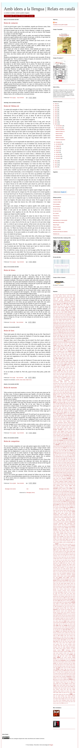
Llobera (60, 505)
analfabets (68, 310)
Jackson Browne (56, 491)
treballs (73, 677)
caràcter (73, 355)
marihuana (55, 520)
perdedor (60, 587)
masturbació (72, 521)
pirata (69, 596)
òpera (70, 565)
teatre (59, 667)
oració (67, 567)
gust (54, 472)
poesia (73, 602)
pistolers (60, 597)
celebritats (59, 365)
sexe (63, 650)
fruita (54, 457)
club (67, 371)
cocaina (73, 371)
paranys (61, 576)
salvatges (59, 638)
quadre (63, 616)
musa (57, 548)
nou (63, 558)
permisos (55, 590)
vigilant (59, 695)
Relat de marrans (10, 387)
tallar (56, 664)
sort (56, 660)
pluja (59, 600)
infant (54, 485)
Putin (59, 616)
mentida (73, 527)
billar (67, 333)
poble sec (65, 600)
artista (62, 317)
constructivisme (56, 381)
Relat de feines (9, 270)
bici (58, 333)
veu (62, 692)
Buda (69, 342)
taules (54, 667)
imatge (74, 481)
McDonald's (67, 524)
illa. (53, 481)
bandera (73, 325)
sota (70, 660)
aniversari (55, 313)
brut (64, 342)
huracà (64, 479)
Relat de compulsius (12, 441)
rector (67, 622)
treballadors (69, 677)
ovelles (60, 571)
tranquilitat (64, 676)
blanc (24, 379)
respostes (73, 626)
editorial (65, 415)
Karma (67, 495)
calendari (73, 346)
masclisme (67, 521)
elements (57, 418)
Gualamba (67, 469)
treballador (65, 677)
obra (65, 561)
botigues (68, 339)
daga (63, 392)
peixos (54, 584)
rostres (67, 634)
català (58, 362)
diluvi (74, 405)
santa (69, 641)
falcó (57, 443)
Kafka (64, 495)
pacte (66, 571)
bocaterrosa (70, 335)
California (55, 348)
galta (54, 460)
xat (62, 701)
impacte (62, 482)
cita (74, 368)
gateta (54, 462)
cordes (62, 384)
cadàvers (62, 345)
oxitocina (63, 571)
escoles (58, 428)
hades (61, 472)
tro (58, 680)
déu (64, 402)
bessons (68, 332)
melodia (69, 526)
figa (74, 449)
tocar (56, 673)
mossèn (69, 544)
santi (74, 641)
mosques (66, 544)
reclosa (54, 622)
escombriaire (69, 428)
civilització (63, 370)
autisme (73, 320)
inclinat (54, 484)
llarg (58, 501)
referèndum (71, 622)
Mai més (61, 511)
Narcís (61, 549)
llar (56, 501)
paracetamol (69, 574)
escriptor (55, 429)
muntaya (59, 547)
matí (74, 523)
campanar (55, 351)
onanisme (59, 565)
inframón (61, 487)
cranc (74, 386)
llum (64, 507)
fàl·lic (65, 443)
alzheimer (55, 307)
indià (72, 484)
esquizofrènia (66, 435)
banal (68, 325)
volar (72, 697)
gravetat (64, 468)
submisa (69, 661)
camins (61, 349)
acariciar (54, 297)
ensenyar (73, 421)
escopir (73, 428)
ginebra (60, 465)
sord (71, 658)
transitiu (73, 676)
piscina (74, 596)
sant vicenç (65, 641)
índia (74, 484)
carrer (56, 358)
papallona (69, 573)
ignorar (74, 479)
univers (66, 683)
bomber (73, 336)
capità (58, 355)
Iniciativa (67, 487)
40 (65, 294)
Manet (58, 516)
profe (65, 612)
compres (66, 376)
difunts (63, 405)
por (56, 606)
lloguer (63, 505)
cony (59, 383)
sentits (57, 648)
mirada (73, 533)
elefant (54, 418)
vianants (71, 692)
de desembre (59, 125)
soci (65, 654)
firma (63, 452)
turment (65, 682)
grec (67, 468)
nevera (62, 554)
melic (63, 526)
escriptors (60, 429)
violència (73, 695)
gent (68, 463)
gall (74, 459)
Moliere (64, 539)
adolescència (67, 300)
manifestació (66, 516)
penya (57, 587)
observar (73, 561)
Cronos (73, 389)
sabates (62, 635)
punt (64, 615)
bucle (67, 342)
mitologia (64, 537)
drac (68, 412)
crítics (68, 389)
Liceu (63, 498)
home (58, 475)
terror (65, 670)
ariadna (56, 316)
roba (64, 629)
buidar (72, 342)
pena (68, 584)
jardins (68, 491)
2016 (56, 120)
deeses (73, 393)
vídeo (74, 694)
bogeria (58, 336)
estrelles (70, 439)
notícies (60, 558)
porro (63, 606)
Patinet (54, 583)
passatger (63, 580)
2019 (56, 113)
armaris (64, 316)
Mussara (67, 548)
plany (63, 599)
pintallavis (63, 596)
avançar (62, 322)
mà (58, 510)
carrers (60, 358)
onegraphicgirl (64, 565)
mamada (65, 514)
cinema (60, 368)
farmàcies (62, 446)
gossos (63, 466)
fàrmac (58, 446)
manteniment (55, 517)
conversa (73, 381)
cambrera (70, 348)
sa (56, 635)
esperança (69, 432)
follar (72, 453)
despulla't (64, 400)
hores (59, 476)
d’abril (57, 152)
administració (55, 300)
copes (68, 383)
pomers (62, 605)
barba (72, 326)
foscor (73, 455)
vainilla (61, 685)
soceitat (62, 654)
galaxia (72, 459)
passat (54, 580)
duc (67, 413)
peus (74, 593)
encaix (74, 419)
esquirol (61, 435)
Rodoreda (65, 631)
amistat (70, 309)
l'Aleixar (54, 497)
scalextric (57, 644)
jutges (59, 495)
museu (60, 548)
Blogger (51, 744)
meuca (68, 531)
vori (68, 698)
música (63, 548)
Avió (60, 323)
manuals (59, 517)
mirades (55, 534)
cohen (57, 373)
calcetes (63, 346)
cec (72, 364)
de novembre (59, 127)
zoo (67, 703)
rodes (61, 631)
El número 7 (23, 16)
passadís (67, 578)
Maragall (68, 517)
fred (70, 456)
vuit (71, 698)
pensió (54, 587)
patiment (73, 581)
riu (57, 629)
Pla (66, 597)
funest (54, 459)
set (71, 648)
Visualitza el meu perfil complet (60, 24)
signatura (62, 651)
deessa (55, 394)
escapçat (58, 426)
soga (58, 655)
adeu (70, 298)
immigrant (58, 482)
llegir (67, 501)
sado (74, 635)
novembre (73, 558)
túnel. (54, 682)
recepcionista (72, 621)
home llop (61, 475)
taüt (56, 667)
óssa (71, 570)
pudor (60, 615)
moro (74, 542)
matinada (55, 524)
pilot (72, 594)
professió (68, 612)
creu (68, 387)
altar (66, 306)
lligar (63, 504)
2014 (56, 124)
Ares (54, 316)
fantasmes (55, 446)
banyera (60, 326)
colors (63, 374)
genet (62, 463)
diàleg (61, 403)
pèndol (54, 586)
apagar (71, 313)
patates (70, 581)
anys (69, 313)
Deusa (74, 402)
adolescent (73, 300)
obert (54, 561)
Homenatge (66, 475)
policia (62, 603)
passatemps (59, 580)
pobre (71, 600)
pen (66, 584)
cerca (74, 365)
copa (65, 383)
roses (57, 634)
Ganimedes (60, 460)
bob (64, 335)
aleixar (71, 304)
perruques (64, 590)
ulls (57, 683)
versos (67, 690)
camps (66, 351)
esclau (66, 426)
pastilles (60, 581)
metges (57, 531)
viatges (54, 694)
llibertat (71, 503)
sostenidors (63, 660)
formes (60, 455)
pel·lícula (61, 584)
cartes (60, 359)
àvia (74, 322)
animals (69, 312)
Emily (60, 419)
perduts (54, 589)
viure (64, 697)
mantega (73, 516)
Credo (61, 387)
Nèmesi (59, 552)
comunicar (61, 377)
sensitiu (64, 647)
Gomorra (73, 465)
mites (74, 536)
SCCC (61, 644)
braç (58, 341)
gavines (59, 462)
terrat (63, 670)
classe (67, 370)
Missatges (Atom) (31, 492)
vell (54, 687)
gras (59, 468)
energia (64, 421)
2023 (56, 105)
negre (74, 551)
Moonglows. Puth (70, 540)
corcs (60, 384)
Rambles (59, 619)
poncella (71, 605)
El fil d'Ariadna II (57, 206)
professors (59, 613)
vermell (62, 690)
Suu (71, 663)
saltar (72, 637)
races (64, 618)
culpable (73, 390)
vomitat (62, 698)
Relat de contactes (11, 23)
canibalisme (62, 352)
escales (73, 425)
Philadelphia (55, 594)
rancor (70, 619)
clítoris (65, 371)
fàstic (65, 446)
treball (61, 677)
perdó (67, 587)
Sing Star (73, 651)
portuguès (57, 608)
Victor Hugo (65, 694)
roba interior (68, 629)
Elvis (74, 418)
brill (63, 341)
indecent (69, 484)
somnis (54, 658)
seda (59, 645)
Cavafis (62, 364)
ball (66, 325)
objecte (57, 561)
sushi (69, 663)
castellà (70, 361)
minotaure (66, 533)
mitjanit (57, 537)
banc (71, 325)
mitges (54, 537)
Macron (65, 510)
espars (74, 431)
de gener (58, 158)
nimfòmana (55, 555)
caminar (57, 349)
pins (57, 596)
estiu (58, 438)
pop (54, 606)
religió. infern (61, 625)
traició (54, 676)
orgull (54, 570)
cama (67, 348)
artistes (64, 317)
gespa (74, 463)
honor (74, 475)
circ (72, 368)
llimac (65, 504)
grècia (69, 468)
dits (62, 409)
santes (71, 641)
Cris (58, 389)
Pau (59, 583)
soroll (74, 658)
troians (61, 680)
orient (56, 570)
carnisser (68, 357)
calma (61, 348)
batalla (58, 329)
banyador (57, 326)
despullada (69, 400)
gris (57, 469)
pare (57, 577)
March (74, 517)
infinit (74, 485)
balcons (63, 325)
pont (74, 605)
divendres (66, 409)
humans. (73, 478)
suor (57, 663)
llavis (65, 501)
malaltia (73, 511)
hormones (66, 476)
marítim (69, 520)
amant (62, 307)
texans (68, 670)
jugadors (65, 494)
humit (59, 479)
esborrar (59, 425)
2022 (56, 107)
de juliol (58, 148)
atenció (54, 320)
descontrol (59, 397)
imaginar (66, 481)
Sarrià (67, 642)
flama (68, 452)
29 (62, 294)
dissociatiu (55, 409)
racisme (67, 618)
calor (64, 348)
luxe (57, 510)
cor (72, 383)
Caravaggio (55, 357)
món (67, 539)
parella (60, 577)
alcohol (58, 304)
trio (63, 679)
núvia (63, 560)
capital (61, 355)
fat (66, 446)
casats (73, 359)
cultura (54, 392)
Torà (62, 673)
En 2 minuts (56, 213)
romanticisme (59, 632)
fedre (54, 447)
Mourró (54, 545)
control (69, 381)
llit (53, 505)
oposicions (62, 567)
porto (54, 608)
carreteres (68, 358)
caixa (74, 345)
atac (72, 319)
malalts (59, 513)
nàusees (56, 551)
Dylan (74, 413)
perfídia (65, 589)
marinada (59, 520)
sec (63, 644)
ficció (72, 449)
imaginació (61, 481)
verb (68, 689)
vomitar (59, 698)
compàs (59, 376)
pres (66, 609)
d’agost (58, 146)
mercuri (73, 529)
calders (70, 346)
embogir (54, 419)
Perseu (68, 590)
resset (59, 628)
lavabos (70, 497)
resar (60, 626)
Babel (69, 323)
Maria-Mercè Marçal (70, 519)
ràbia (62, 618)
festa (62, 449)
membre (73, 526)
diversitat (70, 409)
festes (64, 449)
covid (72, 386)
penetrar (62, 586)
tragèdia (73, 674)
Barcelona (58, 327)
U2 (69, 682)
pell (58, 584)
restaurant (67, 628)
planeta (73, 597)
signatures (66, 651)
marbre (71, 517)
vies (56, 695)
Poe (63, 602)
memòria (55, 527)
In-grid (68, 482)
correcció (70, 384)
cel (74, 364)
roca (74, 629)
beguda (59, 330)
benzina (54, 332)
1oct (54, 294)
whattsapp (64, 700)
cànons (66, 352)
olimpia (60, 564)
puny (67, 615)
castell (67, 361)
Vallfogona (55, 686)
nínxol (63, 555)
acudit (74, 297)
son (64, 658)
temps (58, 669)
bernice (57, 332)
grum (64, 469)
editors (73, 415)
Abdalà (74, 294)
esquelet (54, 435)
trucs (66, 680)
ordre (62, 568)
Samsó (69, 638)
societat (71, 654)
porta (68, 606)
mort (56, 544)
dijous (66, 405)
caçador (58, 345)
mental (70, 527)
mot (72, 544)
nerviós (69, 552)
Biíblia (63, 333)
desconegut (73, 396)
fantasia (69, 444)
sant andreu (57, 639)
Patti (57, 583)
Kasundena (55, 218)
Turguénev (58, 682)
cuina (62, 390)
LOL (54, 508)
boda (74, 335)
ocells (61, 563)
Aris (59, 316)
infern (70, 485)
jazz (74, 491)
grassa (61, 468)
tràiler (60, 676)
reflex (74, 622)
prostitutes (65, 613)
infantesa (58, 485)
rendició (73, 625)
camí (54, 349)
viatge (74, 692)
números (58, 560)
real (62, 621)
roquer (72, 632)
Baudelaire (73, 329)
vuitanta (73, 698)
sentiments (73, 647)
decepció (67, 393)
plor (54, 600)
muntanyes (55, 547)
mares (58, 519)
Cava (59, 364)
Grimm (54, 469)
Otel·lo (54, 571)
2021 (56, 109)
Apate (74, 313)
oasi (74, 560)
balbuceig (58, 325)
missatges (61, 536)
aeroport (65, 301)
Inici (27, 488)
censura (70, 365)
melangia (59, 526)
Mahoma (57, 511)
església (62, 431)
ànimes (73, 311)
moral (54, 542)
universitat (70, 683)
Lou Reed (65, 508)
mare (54, 519)
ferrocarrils (58, 449)
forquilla (68, 455)
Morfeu (61, 542)
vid (68, 694)
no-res (71, 555)
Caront (71, 357)
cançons (55, 352)
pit (63, 597)
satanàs (70, 642)
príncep (54, 612)
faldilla (59, 443)
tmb (74, 671)
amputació (63, 310)
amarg (70, 307)
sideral (58, 651)
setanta (73, 648)
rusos (74, 634)
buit (74, 342)
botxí (74, 339)
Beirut (65, 330)
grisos (59, 469)
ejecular (69, 416)
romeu (63, 632)
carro (71, 358)
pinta (59, 596)
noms (67, 557)
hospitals (73, 476)
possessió (62, 608)
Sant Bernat (69, 639)
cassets (59, 361)
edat (57, 415)
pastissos (64, 581)
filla (64, 450)
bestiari (71, 332)
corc (57, 384)
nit (65, 555)
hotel (60, 478)
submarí (66, 661)
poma (59, 605)
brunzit (60, 342)
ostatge (73, 570)
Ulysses (59, 683)
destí (54, 402)
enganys (68, 421)
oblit (62, 561)
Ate (74, 319)
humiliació (55, 479)
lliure (57, 505)
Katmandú (70, 495)
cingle (63, 368)
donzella (61, 412)
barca (74, 326)
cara (70, 355)
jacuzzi (60, 491)
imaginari (70, 481)
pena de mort (72, 584)
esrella (71, 435)
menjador (63, 527)
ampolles (58, 310)
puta (54, 616)
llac (57, 500)
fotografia (58, 456)
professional (73, 612)
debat (64, 393)
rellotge (65, 625)
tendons (70, 669)
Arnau (67, 316)
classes (70, 370)
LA (57, 497)
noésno (59, 557)
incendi (70, 482)
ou (56, 571)
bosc (62, 339)
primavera (70, 610)
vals (60, 686)
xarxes (60, 701)
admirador (61, 300)
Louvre (70, 508)
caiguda (71, 345)
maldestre (66, 513)
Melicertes (66, 526)
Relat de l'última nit (11, 106)
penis (65, 586)
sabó (68, 635)
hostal (54, 478)
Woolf (71, 700)
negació (68, 551)
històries (70, 473)
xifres (72, 701)
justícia (56, 495)
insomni (59, 488)
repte (57, 626)
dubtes (64, 413)
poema (65, 602)
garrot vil (73, 460)
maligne (73, 513)
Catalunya (70, 362)
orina (59, 570)
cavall (65, 364)
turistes (61, 682)
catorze (54, 364)
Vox (69, 698)
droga (57, 413)
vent (54, 689)
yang (54, 703)
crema (64, 387)
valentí (70, 685)
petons (71, 593)
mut (70, 548)
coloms (57, 374)
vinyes (66, 695)
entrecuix (69, 422)
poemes (69, 602)
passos (57, 581)
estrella (65, 439)
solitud (58, 657)
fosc (71, 455)
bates (70, 329)
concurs (65, 377)
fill (62, 450)
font (74, 453)
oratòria (54, 568)
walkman (57, 700)
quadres (66, 616)
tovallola (61, 674)
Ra (60, 618)
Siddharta (73, 650)
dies (61, 405)
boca (67, 335)
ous (57, 571)
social (67, 654)
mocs (58, 539)
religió (57, 625)
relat (74, 623)
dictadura (58, 405)
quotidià (57, 618)
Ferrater (54, 449)
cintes (70, 368)
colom (74, 373)
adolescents (55, 301)
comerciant (70, 374)
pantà (61, 573)
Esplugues (67, 434)
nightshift (71, 554)
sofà (74, 654)
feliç (62, 447)
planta (58, 599)
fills (65, 450)
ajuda (70, 303)
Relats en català (8, 16)
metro (65, 531)
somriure (61, 658)
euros (66, 440)
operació (73, 565)
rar (74, 619)
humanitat (64, 478)
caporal (67, 355)
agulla (60, 303)
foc (58, 453)
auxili (60, 322)
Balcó (61, 325)
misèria (54, 536)
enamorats (70, 419)
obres (67, 561)
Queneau (70, 616)
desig (70, 399)
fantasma (73, 444)
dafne (61, 392)
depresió (54, 396)
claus (74, 370)
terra (56, 670)
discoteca (73, 406)
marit (67, 520)
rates (54, 621)
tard (54, 666)
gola (70, 465)
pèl (56, 584)
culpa (70, 390)
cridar (74, 387)
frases (68, 456)
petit (56, 593)
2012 (56, 162)
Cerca (16, 16)
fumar (71, 457)
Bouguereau (55, 341)
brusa (62, 342)
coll (69, 373)
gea (62, 462)
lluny (74, 507)
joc (58, 492)
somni (73, 657)
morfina (64, 542)
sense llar (60, 647)
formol (63, 455)
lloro (69, 505)
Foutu (63, 456)
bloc (63, 335)
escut (59, 431)
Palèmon (71, 571)
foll (70, 453)
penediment (58, 586)
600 (68, 294)
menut (62, 529)
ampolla (54, 310)
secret (66, 644)
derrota (63, 396)
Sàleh (62, 637)
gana (56, 460)
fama (74, 443)
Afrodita (70, 301)
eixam (66, 416)
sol (60, 655)
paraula (69, 576)
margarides (63, 519)
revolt (71, 628)
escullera (69, 429)
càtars (74, 362)
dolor (71, 410)
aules (64, 320)
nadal (54, 550)
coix (59, 373)
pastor (67, 581)
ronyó (69, 632)
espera (65, 432)
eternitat (61, 440)
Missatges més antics (44, 488)
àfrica (68, 301)
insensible (55, 488)
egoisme (62, 416)
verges (73, 689)
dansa (74, 392)
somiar (65, 657)
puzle (61, 616)
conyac (61, 383)
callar (58, 348)
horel (56, 476)
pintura (66, 596)
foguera (60, 453)
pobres (73, 600)
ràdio (72, 618)
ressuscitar (63, 628)
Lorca (60, 508)
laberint (59, 497)
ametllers (62, 309)
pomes (65, 605)
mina (58, 533)
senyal (60, 648)
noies (62, 557)
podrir (60, 602)
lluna (30, 379)
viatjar (57, 694)
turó (68, 682)
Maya (63, 524)
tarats (74, 664)
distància (59, 409)
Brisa (65, 341)
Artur (67, 317)
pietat (67, 594)
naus (54, 551)
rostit (65, 634)
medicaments (72, 524)
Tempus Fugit (63, 669)
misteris (71, 536)
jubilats (57, 494)
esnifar (70, 431)
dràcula (73, 412)
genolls (65, 463)
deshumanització (65, 399)
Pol (60, 603)
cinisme (66, 368)
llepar (62, 502)
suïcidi (54, 663)
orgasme (71, 568)
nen (62, 552)
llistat (74, 504)
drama (54, 413)
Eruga (57, 425)
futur (64, 459)
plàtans (69, 599)
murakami (69, 547)
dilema (69, 405)
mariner (63, 520)
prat (74, 608)
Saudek (73, 642)
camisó (68, 349)
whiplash (68, 700)
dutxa (71, 413)
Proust (70, 613)
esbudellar (64, 425)
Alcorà (62, 304)
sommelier (69, 657)
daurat (59, 393)
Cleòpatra (58, 371)
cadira (65, 345)
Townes (65, 674)
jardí (65, 491)
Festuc (67, 449)
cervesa (58, 367)
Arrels (70, 316)
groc (62, 469)
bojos (67, 336)
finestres (58, 452)
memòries (59, 527)
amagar (59, 307)
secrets (73, 644)
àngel (54, 311)
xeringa (66, 701)
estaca (74, 435)
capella (74, 354)
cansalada (70, 352)
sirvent (54, 654)
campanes (59, 351)
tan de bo (64, 664)
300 (63, 294)
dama (68, 392)
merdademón (55, 530)
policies (66, 603)
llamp (71, 500)
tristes (67, 679)
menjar (66, 527)
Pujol (62, 615)
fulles (66, 457)
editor (62, 415)
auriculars (67, 320)
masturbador (55, 523)
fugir (64, 457)
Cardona (59, 357)
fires (61, 452)
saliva (65, 637)
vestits (57, 692)
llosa (72, 505)
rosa (74, 632)
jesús (54, 492)
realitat (65, 621)
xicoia (69, 701)
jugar (68, 494)
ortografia (65, 570)
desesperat (73, 397)
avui (67, 323)
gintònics (64, 465)
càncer (70, 351)
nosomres (73, 557)
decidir (70, 393)
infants (62, 485)
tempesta (73, 667)
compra (62, 376)
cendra (67, 365)
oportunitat (55, 567)
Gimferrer (55, 465)
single (54, 653)
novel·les (69, 558)
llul (62, 507)
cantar (74, 352)
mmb (71, 537)
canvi (54, 354)
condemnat (69, 377)
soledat (73, 655)
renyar (54, 626)
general (57, 463)
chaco (64, 367)
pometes (68, 605)
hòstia (57, 478)
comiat (74, 374)
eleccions (73, 416)
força (57, 455)
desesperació (67, 397)
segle (61, 645)
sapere (60, 642)
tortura (54, 674)
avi (72, 322)
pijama (69, 594)
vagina (54, 685)
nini (61, 555)
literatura (73, 498)
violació (69, 695)
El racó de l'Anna (57, 211)
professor (55, 613)
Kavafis (73, 495)
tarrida (67, 666)
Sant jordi (55, 641)
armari (21, 379)
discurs (60, 408)
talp (58, 664)
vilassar (62, 695)
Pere (58, 589)
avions (62, 323)
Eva (68, 440)
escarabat (63, 426)
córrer (74, 384)
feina (56, 447)
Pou (65, 608)
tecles (65, 667)
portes (74, 606)
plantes (60, 599)
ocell (58, 562)
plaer (71, 597)
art (56, 317)
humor (61, 479)
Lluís (59, 507)
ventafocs (57, 689)
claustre (54, 371)
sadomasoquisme (56, 637)
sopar (69, 658)
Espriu (74, 434)
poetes (57, 603)
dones (54, 412)
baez (71, 323)
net (74, 552)
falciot (54, 443)
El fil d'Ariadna (56, 204)
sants (58, 642)
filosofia (68, 450)
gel (71, 462)
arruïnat (54, 317)
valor (58, 686)
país (68, 571)
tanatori (68, 664)
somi (62, 657)
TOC (54, 673)
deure (67, 402)
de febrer (58, 156)
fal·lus (68, 443)
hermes (73, 472)
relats (54, 625)
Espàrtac (54, 432)
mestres (67, 530)
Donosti (58, 412)
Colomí (54, 374)
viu (61, 697)
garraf (70, 460)
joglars (62, 492)
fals (70, 443)
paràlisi (58, 576)
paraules (73, 576)
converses (55, 383)
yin (55, 703)
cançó (73, 351)
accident (58, 297)
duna (69, 413)
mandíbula (55, 516)
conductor (73, 377)
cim (74, 367)
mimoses (55, 533)
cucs (59, 390)
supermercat (65, 663)
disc (70, 406)
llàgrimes (68, 500)
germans (71, 463)
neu (55, 554)
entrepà (73, 422)
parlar (58, 579)
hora (54, 476)
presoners (58, 610)
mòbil (74, 537)
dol (69, 410)
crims (56, 389)
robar (72, 629)
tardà (58, 666)
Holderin (54, 475)
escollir (61, 428)
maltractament (56, 514)
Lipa (70, 498)
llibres (58, 504)
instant (67, 488)
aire (67, 303)
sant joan (73, 639)
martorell (73, 520)
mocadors (55, 539)
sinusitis (64, 653)
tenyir (54, 670)
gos (61, 466)
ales (74, 304)
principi (62, 612)
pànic (58, 573)
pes (54, 593)
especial (58, 432)
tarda (56, 666)
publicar (57, 615)
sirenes (71, 653)
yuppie (57, 703)
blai (72, 333)
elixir (62, 418)
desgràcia (55, 399)
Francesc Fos (56, 215)
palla (74, 571)
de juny (58, 150)
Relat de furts (9, 331)
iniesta (70, 487)
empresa (66, 419)
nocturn (54, 557)
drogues (61, 413)
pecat (62, 583)
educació (55, 416)
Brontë (68, 341)
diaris (67, 403)
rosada (54, 634)
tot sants (58, 674)
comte (69, 376)
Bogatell (54, 336)
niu (67, 555)
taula (72, 666)
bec (57, 330)
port (65, 606)
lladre (27, 379)
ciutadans (55, 370)
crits (70, 389)
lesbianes (60, 498)
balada (54, 325)
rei (61, 623)
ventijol (61, 689)
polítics (54, 605)
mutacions (73, 548)
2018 (56, 115)
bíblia (74, 332)
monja (54, 540)
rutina (54, 635)
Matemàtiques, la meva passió (60, 220)
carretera (64, 358)
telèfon (69, 667)
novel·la (65, 558)
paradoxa (55, 576)
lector (74, 497)
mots (74, 544)
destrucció (61, 402)
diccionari (73, 403)
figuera (54, 450)
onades (54, 565)
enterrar (65, 422)
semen (73, 645)
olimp (57, 564)
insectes (73, 487)
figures (60, 450)
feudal (70, 449)
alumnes (73, 306)
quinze (54, 618)
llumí (66, 507)
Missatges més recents (10, 488)
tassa (69, 666)
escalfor (54, 426)
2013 (56, 160)
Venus (65, 689)
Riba (73, 628)
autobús (55, 322)
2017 (56, 117)
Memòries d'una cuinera (58, 222)
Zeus (62, 703)
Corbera (54, 384)
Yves (56, 22)
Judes (60, 494)
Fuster (59, 459)
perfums (68, 589)
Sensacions (55, 647)
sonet (67, 658)
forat (54, 455)
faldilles (62, 443)
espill (57, 434)
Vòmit (56, 698)
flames (73, 452)
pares (68, 577)
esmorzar (67, 431)
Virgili (54, 697)
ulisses (72, 682)
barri (62, 327)
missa (58, 536)
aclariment (62, 297)
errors (54, 425)
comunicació (55, 377)
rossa (59, 634)
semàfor (70, 645)
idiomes (70, 479)
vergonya (55, 690)
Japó (63, 491)
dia (56, 403)
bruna (57, 342)
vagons (58, 685)
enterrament (60, 422)
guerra (57, 470)
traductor (70, 674)
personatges (60, 591)
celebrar (54, 365)
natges (64, 549)
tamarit (60, 664)
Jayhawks (71, 491)
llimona (68, 504)
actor (69, 297)
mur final (65, 547)
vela (74, 686)
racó (70, 618)
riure (60, 629)
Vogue (66, 697)
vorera (65, 698)
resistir (63, 626)
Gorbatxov (55, 466)
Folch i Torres (66, 453)
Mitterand (68, 537)
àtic (57, 320)
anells (74, 310)
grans (57, 468)
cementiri (63, 365)
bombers (54, 338)
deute (54, 403)
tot (56, 674)
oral (74, 567)
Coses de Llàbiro (57, 202)
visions (59, 697)
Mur (62, 547)
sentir (54, 648)
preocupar (63, 609)
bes (60, 332)
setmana (59, 650)
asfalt (74, 317)
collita (72, 373)
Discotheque (55, 408)
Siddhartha (55, 651)
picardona (61, 594)
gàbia (69, 459)
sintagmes (61, 653)
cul (68, 390)
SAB (59, 635)
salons (68, 637)
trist (65, 679)
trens (56, 679)
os (69, 570)
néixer (57, 552)
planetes (54, 599)
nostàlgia (55, 558)
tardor (60, 666)
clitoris (62, 371)
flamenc (70, 452)
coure (61, 386)
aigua (64, 303)
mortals (60, 544)
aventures (70, 322)
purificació (73, 615)
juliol (72, 494)
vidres (54, 695)
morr (54, 544)
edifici (60, 415)
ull (74, 682)
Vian (68, 692)
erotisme (73, 423)
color (60, 374)
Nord (70, 557)
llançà (54, 501)
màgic (71, 510)
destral (57, 402)
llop (65, 505)
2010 (56, 166)
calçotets (66, 346)
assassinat (64, 319)
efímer (58, 416)
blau (61, 335)
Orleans (61, 570)
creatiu (58, 387)
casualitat (55, 362)
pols (57, 605)
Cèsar (61, 367)
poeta (54, 603)
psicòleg (73, 613)
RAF (74, 618)
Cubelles (54, 390)
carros (74, 358)
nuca (55, 560)
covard (65, 386)
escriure (65, 429)
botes (65, 339)
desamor (68, 396)
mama (61, 514)
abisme (60, 295)
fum (69, 457)
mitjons (61, 537)
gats (57, 462)
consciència (66, 380)
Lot (62, 508)
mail (64, 511)
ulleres (54, 683)
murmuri (73, 547)
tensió (74, 669)
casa (63, 359)
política (73, 603)
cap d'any (65, 354)
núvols (68, 560)
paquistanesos (63, 574)
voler (54, 698)
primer (74, 610)
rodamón (57, 631)
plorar (56, 600)
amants (66, 307)
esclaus (70, 426)
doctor (62, 410)
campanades (72, 349)
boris (74, 338)
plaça (69, 597)
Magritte (73, 510)
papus (58, 574)
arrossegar (73, 316)
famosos (64, 444)
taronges (63, 666)
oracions (71, 567)
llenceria (70, 501)
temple (54, 669)
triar (61, 679)
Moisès (61, 539)
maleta (70, 513)
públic (54, 615)
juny (54, 495)
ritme (56, 629)
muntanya (73, 545)
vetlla (60, 692)
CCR (71, 364)
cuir (64, 390)
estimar (70, 436)
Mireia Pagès (56, 224)
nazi (63, 551)
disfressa (69, 408)
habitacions (57, 472)
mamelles (69, 514)
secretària (70, 644)
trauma (58, 677)
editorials (69, 415)
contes (65, 381)
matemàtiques (69, 523)
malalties (55, 513)
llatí (59, 501)
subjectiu (62, 661)
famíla (54, 444)
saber (65, 635)
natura (67, 549)
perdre (73, 587)
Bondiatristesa (66, 338)
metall (71, 530)
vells (59, 687)
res (58, 626)
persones (65, 591)
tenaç (68, 669)
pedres (68, 583)
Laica (68, 497)
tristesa (71, 679)
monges (73, 539)
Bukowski (55, 343)
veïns (72, 686)
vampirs (65, 686)
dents (74, 394)
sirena (68, 653)
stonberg (73, 660)
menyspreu (66, 529)
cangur (58, 352)
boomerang (71, 338)
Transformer (69, 676)
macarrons (62, 510)
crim (54, 389)
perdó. (70, 587)
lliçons (61, 504)
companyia (55, 376)
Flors (56, 453)
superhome (61, 663)
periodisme (73, 589)
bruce (74, 341)
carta (54, 359)
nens (67, 552)
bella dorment (69, 330)
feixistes (59, 447)
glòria (68, 465)
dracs (71, 412)
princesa (58, 612)
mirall (58, 535)
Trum (68, 680)
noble (74, 555)
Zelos (60, 703)
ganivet (64, 460)
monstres (61, 540)
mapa (63, 517)
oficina (54, 564)
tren (54, 679)
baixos (74, 323)
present (68, 609)
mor (74, 540)
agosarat (54, 303)
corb (74, 383)
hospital (69, 476)
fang (67, 444)
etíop (64, 440)
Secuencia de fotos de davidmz (60, 231)
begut (62, 330)
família (57, 444)
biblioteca (55, 333)
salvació (55, 638)
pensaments (69, 586)
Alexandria (55, 306)
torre (68, 673)
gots (68, 466)
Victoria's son (56, 233)
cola (61, 373)
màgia (68, 510)
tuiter (72, 680)
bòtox (72, 339)
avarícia (66, 322)
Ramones (67, 619)
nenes (64, 552)
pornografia (59, 606)
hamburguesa (69, 472)
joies (68, 492)
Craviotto (55, 387)
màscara (58, 521)
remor (71, 625)
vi (66, 692)
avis (65, 323)
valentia (73, 685)
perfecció (61, 589)
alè (64, 304)
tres (58, 679)
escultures (55, 431)
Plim (74, 599)
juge (70, 494)
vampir (62, 686)
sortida (59, 660)
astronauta (69, 319)
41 (66, 294)
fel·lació (68, 447)
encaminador (55, 421)
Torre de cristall (72, 673)
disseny (73, 408)
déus (71, 402)
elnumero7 (70, 418)
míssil (65, 536)
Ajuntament (73, 303)
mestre (63, 530)
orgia (74, 568)
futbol (62, 459)
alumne (69, 306)
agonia (74, 301)
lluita (61, 507)
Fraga (65, 456)
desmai (73, 399)
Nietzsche (67, 554)
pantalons (64, 573)
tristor (74, 679)
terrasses (59, 670)
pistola (57, 597)
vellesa (56, 687)
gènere (60, 463)
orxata (68, 570)
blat (58, 335)
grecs (72, 468)
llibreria (54, 504)
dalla (66, 392)
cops (70, 383)
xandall (54, 701)
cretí (66, 387)
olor (67, 564)
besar (62, 332)
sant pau (60, 641)
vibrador (60, 694)
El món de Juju (56, 208)
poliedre (70, 603)
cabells (54, 345)
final (71, 450)
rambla (56, 619)
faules (71, 446)
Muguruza (65, 545)
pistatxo (54, 597)
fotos (61, 456)
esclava (73, 426)
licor (65, 498)
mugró (57, 545)
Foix (63, 453)
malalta (69, 511)
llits (55, 505)
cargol (62, 357)
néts (54, 554)
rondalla (66, 632)
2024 (56, 103)
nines (59, 555)
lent (57, 498)
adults (62, 301)
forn (65, 455)
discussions (65, 408)
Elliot (64, 418)
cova (63, 386)
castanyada (63, 361)
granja (54, 468)
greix (74, 468)
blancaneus (55, 335)
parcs (54, 577)
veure (64, 692)
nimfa (74, 554)
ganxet (67, 460)
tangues (71, 664)
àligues (61, 306)
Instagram (64, 488)
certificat (54, 367)
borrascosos (55, 339)
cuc (57, 390)
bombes (58, 338)
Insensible (31, 16)
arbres (68, 314)
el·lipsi (66, 418)
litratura (54, 500)
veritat (59, 690)
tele (67, 667)
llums (69, 507)
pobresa (54, 602)
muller (68, 545)
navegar (60, 551)
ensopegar (55, 422)
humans (69, 478)
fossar (54, 456)
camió (65, 349)
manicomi (62, 516)
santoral (54, 642)
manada (73, 514)
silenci (69, 651)
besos (65, 332)
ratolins (56, 621)
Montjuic (64, 540)
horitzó (62, 476)
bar (63, 326)
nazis (65, 551)
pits (65, 597)
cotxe (58, 386)
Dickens (54, 405)
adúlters (59, 301)
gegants (68, 462)
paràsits (65, 576)
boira (64, 336)
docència (58, 410)
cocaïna (54, 373)
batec (61, 329)
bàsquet (54, 329)
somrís (58, 658)
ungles (63, 683)
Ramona (63, 619)
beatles (54, 330)
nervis (72, 552)
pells (64, 584)
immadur (54, 482)
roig (68, 631)
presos (66, 610)
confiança (63, 378)
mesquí (60, 530)
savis (54, 644)
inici (64, 487)
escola (54, 428)
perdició (64, 587)
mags (54, 511)
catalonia (61, 362)
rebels (68, 621)
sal (60, 637)
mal (67, 511)
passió (66, 580)
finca (74, 450)
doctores (66, 410)
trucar (64, 680)
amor (73, 309)
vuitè (54, 700)
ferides (73, 447)
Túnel (74, 680)
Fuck (62, 457)
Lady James (63, 497)
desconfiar (55, 397)
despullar (73, 400)
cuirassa (66, 390)
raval (60, 621)
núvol (66, 560)
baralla (65, 326)
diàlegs (64, 403)
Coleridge (67, 373)
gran (71, 466)
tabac (74, 663)
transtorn (55, 677)
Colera (63, 373)
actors (71, 297)
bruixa (54, 342)
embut (57, 419)
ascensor (70, 317)
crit (65, 389)
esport (71, 434)
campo (63, 351)
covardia (68, 386)
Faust (73, 446)
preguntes (55, 609)
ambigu (54, 309)
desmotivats (55, 400)
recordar (60, 622)
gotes (66, 466)
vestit (54, 692)
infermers (66, 485)
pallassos (55, 573)
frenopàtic (73, 456)
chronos (67, 367)
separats (64, 648)
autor (58, 322)
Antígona (61, 313)
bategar (63, 329)
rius (61, 629)
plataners (66, 599)
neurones (58, 554)
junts (74, 494)
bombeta (61, 338)
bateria (66, 329)
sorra (54, 660)
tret (60, 679)
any (67, 313)
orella (64, 568)
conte (61, 381)
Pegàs (72, 583)
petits (65, 593)
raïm (54, 619)
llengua (73, 501)
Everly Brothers (72, 440)
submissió (73, 661)
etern (58, 440)
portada (70, 606)
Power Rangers (70, 608)
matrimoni (59, 524)
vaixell (64, 685)
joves (54, 494)
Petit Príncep (60, 593)
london (56, 508)
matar (65, 523)
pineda (54, 596)
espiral (60, 434)
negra (71, 551)
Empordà (63, 419)
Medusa (54, 526)
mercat (70, 529)
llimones (71, 504)
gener (54, 463)
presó (54, 610)
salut (74, 637)
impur (65, 482)
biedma (60, 333)
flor (53, 453)
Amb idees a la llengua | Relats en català (39, 8)
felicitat (64, 447)
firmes (65, 452)
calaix (54, 346)
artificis (59, 317)
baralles (68, 326)
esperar (73, 432)
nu (53, 560)
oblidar (60, 561)
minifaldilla (61, 533)
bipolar (70, 333)
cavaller (68, 364)
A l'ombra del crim (57, 199)
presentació (73, 609)
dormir (65, 412)
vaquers (68, 686)
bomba (70, 336)
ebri (54, 415)
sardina (63, 642)
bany (54, 326)
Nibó (64, 554)
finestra (55, 452)
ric (74, 628)
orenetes (67, 568)
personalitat (73, 590)
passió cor (70, 580)
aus (70, 320)
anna (58, 313)
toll (58, 673)
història (67, 473)
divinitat (73, 409)
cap (61, 354)
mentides (55, 529)
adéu (74, 298)
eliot (60, 418)
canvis (57, 354)
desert (63, 397)
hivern (74, 473)
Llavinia (61, 501)
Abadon (70, 294)
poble (61, 600)
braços (61, 341)
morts (63, 544)
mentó (59, 529)
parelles (64, 577)
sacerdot (71, 635)
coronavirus (66, 384)
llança (74, 500)
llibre (74, 503)
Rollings (70, 631)
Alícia (59, 306)
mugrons (61, 545)
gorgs (58, 466)
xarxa (57, 701)
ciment (54, 368)
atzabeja (60, 320)
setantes (54, 650)
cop (63, 383)
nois (65, 557)
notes (58, 558)
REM (68, 625)
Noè (57, 557)
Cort (54, 386)
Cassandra (55, 361)
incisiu (74, 482)
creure (71, 387)
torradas (65, 673)
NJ (69, 555)
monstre (57, 540)
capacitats (70, 354)
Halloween (65, 472)
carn (65, 357)
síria (74, 653)
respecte (66, 626)
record (57, 622)
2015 (56, 122)
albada (54, 304)
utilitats (74, 683)
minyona (70, 533)
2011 (56, 164)
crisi (61, 389)
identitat (67, 479)
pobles (68, 600)
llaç (58, 500)
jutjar (62, 495)
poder (58, 602)
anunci (65, 313)
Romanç (54, 632)
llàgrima (63, 500)
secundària (55, 645)
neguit (54, 552)
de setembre (59, 144)
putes (56, 616)
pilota (74, 594)
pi (58, 594)
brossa (71, 341)
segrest (64, 645)
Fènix (71, 447)
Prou (68, 613)
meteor (74, 530)
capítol (64, 355)
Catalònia (65, 362)
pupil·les (69, 615)
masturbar (61, 523)
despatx (60, 400)
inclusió (57, 484)
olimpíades (64, 564)
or (65, 567)
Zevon (65, 703)
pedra (65, 583)
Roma (74, 631)
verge (70, 689)
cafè (68, 345)
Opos (59, 567)
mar (65, 517)
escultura (73, 429)
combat (66, 374)
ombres (73, 564)
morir (71, 542)
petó (68, 593)
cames (73, 348)
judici (62, 494)
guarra (74, 469)
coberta (70, 371)
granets (73, 466)
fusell (57, 459)
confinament (68, 378)
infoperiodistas (56, 487)
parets (71, 577)
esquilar (58, 435)
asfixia (54, 319)
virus (56, 697)
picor (64, 594)
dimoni (54, 406)
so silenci (58, 654)
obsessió (55, 562)
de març (58, 154)
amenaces (58, 309)
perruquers (59, 590)
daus (62, 393)
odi (64, 563)
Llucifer (56, 507)
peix (74, 583)
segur (67, 645)
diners (58, 406)
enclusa (60, 421)
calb (56, 346)
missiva (68, 536)
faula (68, 446)
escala (70, 425)
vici (62, 694)
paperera (55, 574)
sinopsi (57, 653)
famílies (61, 444)
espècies (62, 432)
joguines (65, 492)
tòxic (67, 674)
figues (57, 450)
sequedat (68, 648)
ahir (62, 303)
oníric (68, 565)
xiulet (74, 701)
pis (71, 596)
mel (57, 526)
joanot (57, 492)
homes (71, 475)
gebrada (64, 462)
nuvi (61, 560)
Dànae (71, 392)
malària (62, 513)
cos (56, 386)
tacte (54, 664)
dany (57, 393)
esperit (54, 434)
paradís (73, 574)
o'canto (71, 560)
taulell (74, 666)
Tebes (62, 667)
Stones (54, 661)
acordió (17, 379)
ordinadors (58, 568)
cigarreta (71, 367)
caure (57, 364)
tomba (60, 673)
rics (54, 629)
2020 (56, 111)
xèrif (64, 701)
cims (57, 368)
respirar (69, 626)
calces (59, 346)
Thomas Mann (72, 670)
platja (72, 599)
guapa (71, 469)
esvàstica (55, 440)
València (67, 685)
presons (62, 610)
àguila (58, 303)
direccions (67, 406)
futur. (67, 459)
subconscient (58, 661)
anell (71, 310)
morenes (57, 542)
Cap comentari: (20, 97)
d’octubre (58, 142)
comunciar (73, 376)
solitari (54, 657)
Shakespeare (68, 650)
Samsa (66, 638)
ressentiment (55, 628)
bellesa (73, 330)
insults (74, 488)
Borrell (59, 339)
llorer (67, 505)
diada (58, 403)
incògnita (61, 484)
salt (70, 637)
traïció (57, 676)
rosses (62, 634)
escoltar (64, 428)
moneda (69, 539)
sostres (67, 660)
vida (71, 694)
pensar (73, 586)
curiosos (57, 392)
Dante (54, 393)
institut (70, 488)
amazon (73, 307)
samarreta (63, 638)
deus (69, 402)
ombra (70, 564)
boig (61, 336)
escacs (67, 425)
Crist (63, 389)
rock (54, 631)
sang (72, 638)
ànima (65, 312)
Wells (60, 700)
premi (59, 609)
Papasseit (73, 573)
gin (57, 465)
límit (67, 498)
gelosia (73, 462)
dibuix (70, 403)
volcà (74, 697)
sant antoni (63, 639)
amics (66, 309)
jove (70, 492)
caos (59, 354)
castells (73, 361)
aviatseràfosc (56, 323)
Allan (64, 306)
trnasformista (55, 680)
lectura (54, 498)
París (74, 577)
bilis (65, 333)
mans (70, 516)
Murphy (54, 548)
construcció (73, 380)
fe (74, 446)
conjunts (54, 380)
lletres (67, 502)
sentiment (68, 647)
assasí (57, 319)
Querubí (73, 616)
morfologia (68, 542)
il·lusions (57, 481)
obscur (70, 561)
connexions (60, 380)
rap (73, 619)
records (64, 622)
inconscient (65, 484)
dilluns (72, 405)
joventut (73, 492)
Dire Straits (62, 406)
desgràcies (60, 399)
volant (69, 697)
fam (72, 443)
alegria (67, 304)
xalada (74, 700)
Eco (55, 415)
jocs (60, 492)
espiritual (63, 434)
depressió (59, 396)
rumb (72, 634)
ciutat (59, 370)
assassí (60, 319)
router (70, 634)
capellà (54, 355)
